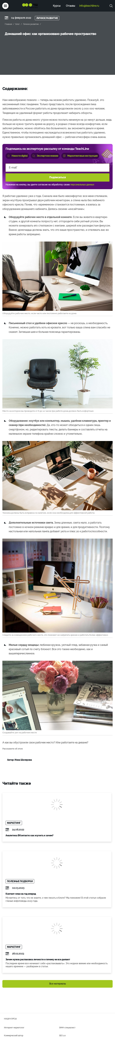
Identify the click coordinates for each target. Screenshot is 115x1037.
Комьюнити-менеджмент (70, 991)
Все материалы (57, 931)
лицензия (24, 1029)
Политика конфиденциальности (17, 1034)
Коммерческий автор (13, 983)
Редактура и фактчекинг (70, 999)
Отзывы (70, 5)
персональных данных (82, 184)
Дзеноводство (10, 999)
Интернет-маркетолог (14, 975)
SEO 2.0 (62, 983)
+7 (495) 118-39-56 (32, 1024)
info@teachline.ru (89, 5)
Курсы (57, 5)
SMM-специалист (67, 975)
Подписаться (57, 177)
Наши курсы (10, 966)
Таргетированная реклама (16, 991)
